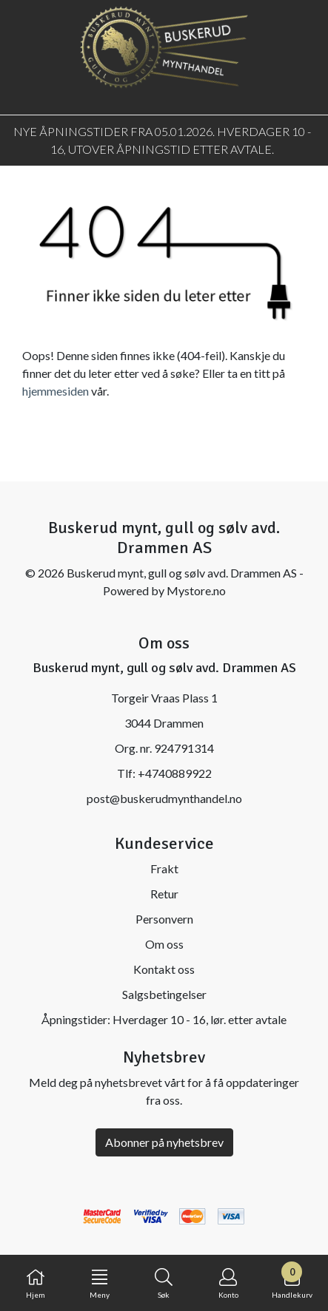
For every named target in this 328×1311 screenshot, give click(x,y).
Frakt (164, 868)
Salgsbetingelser (164, 994)
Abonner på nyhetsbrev (164, 1142)
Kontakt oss (164, 969)
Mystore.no (196, 590)
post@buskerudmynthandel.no (164, 798)
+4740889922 (175, 773)
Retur (164, 894)
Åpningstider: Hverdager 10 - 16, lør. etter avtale (164, 1019)
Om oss (164, 944)
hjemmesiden (55, 391)
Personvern (164, 919)
